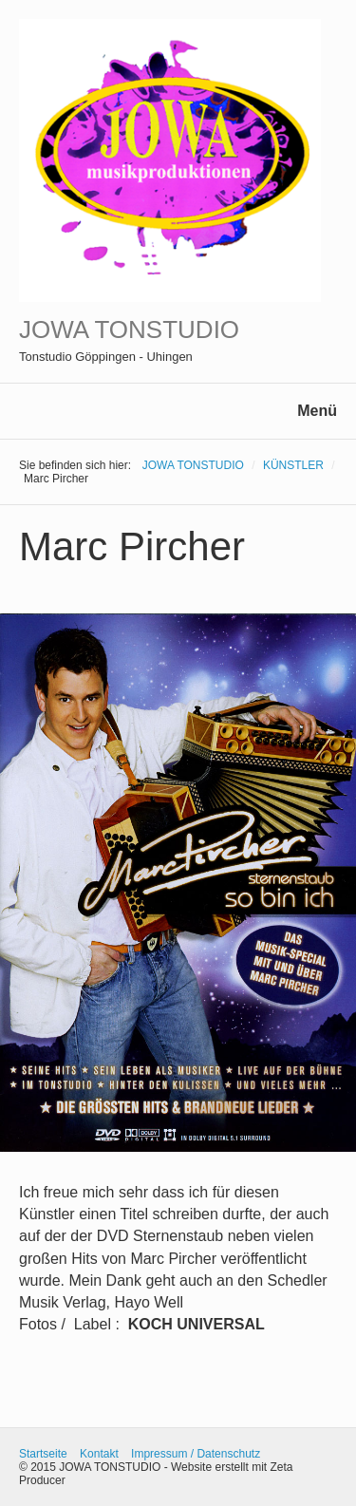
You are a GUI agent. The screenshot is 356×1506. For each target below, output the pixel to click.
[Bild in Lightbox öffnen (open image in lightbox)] (178, 882)
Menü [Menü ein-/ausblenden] (317, 411)
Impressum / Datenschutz (195, 1453)
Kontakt (99, 1453)
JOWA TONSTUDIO (129, 329)
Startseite (43, 1453)
